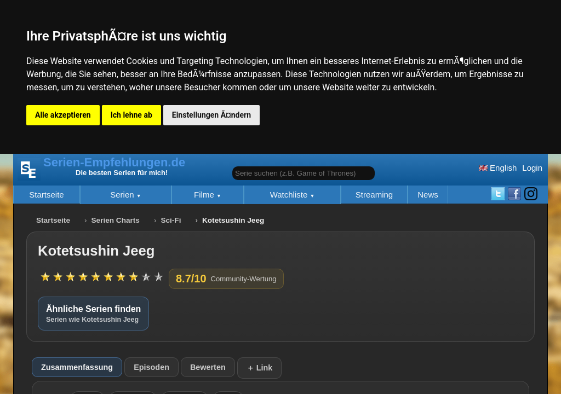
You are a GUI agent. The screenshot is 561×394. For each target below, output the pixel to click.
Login (532, 167)
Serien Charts (115, 220)
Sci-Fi (171, 220)
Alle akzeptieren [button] (63, 115)
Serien (123, 194)
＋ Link (260, 367)
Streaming (374, 194)
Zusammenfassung (77, 367)
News (427, 194)
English (498, 167)
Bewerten (208, 367)
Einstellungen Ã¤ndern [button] (211, 115)
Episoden (151, 367)
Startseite (46, 194)
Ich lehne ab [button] (131, 115)
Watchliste (290, 194)
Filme (205, 194)
